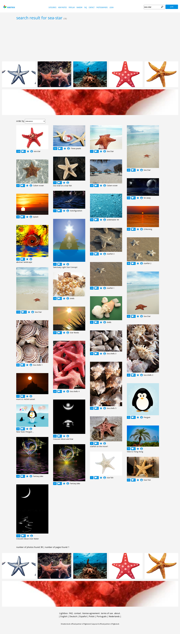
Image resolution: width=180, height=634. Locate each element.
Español (83, 616)
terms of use (107, 613)
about (117, 613)
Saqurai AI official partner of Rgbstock (105, 624)
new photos (62, 7)
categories (52, 7)
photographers (102, 7)
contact (92, 7)
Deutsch (73, 616)
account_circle (31, 151)
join (171, 7)
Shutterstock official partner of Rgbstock (76, 624)
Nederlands (114, 616)
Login (112, 7)
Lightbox (63, 613)
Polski (91, 616)
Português (102, 616)
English (63, 616)
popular (72, 7)
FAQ (85, 7)
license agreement (91, 613)
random (79, 7)
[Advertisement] (90, 40)
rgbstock (9, 7)
